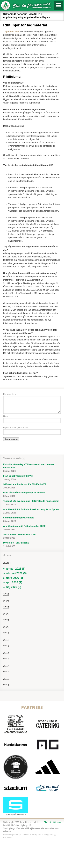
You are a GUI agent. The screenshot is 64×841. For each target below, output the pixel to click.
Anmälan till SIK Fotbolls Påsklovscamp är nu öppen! (32, 511)
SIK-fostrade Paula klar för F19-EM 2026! (32, 486)
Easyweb (7, 837)
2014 (6, 665)
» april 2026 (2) (12, 582)
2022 (6, 614)
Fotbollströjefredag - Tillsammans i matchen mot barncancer (32, 468)
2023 (6, 607)
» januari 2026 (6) (14, 568)
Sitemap (57, 822)
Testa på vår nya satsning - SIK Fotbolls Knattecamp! (32, 503)
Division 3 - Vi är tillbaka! (32, 544)
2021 (6, 620)
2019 (6, 633)
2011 (6, 685)
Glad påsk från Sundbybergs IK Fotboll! (32, 494)
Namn (6, 416)
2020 (6, 627)
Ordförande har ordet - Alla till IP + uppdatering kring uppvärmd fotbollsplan (26, 16)
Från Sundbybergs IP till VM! (32, 478)
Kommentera (9, 394)
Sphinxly (33, 834)
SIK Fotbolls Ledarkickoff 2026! (32, 536)
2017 (6, 646)
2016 (6, 652)
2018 (6, 639)
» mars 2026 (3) (13, 577)
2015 (6, 659)
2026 (6, 562)
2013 (6, 672)
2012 (6, 678)
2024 (6, 601)
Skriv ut (47, 822)
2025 (6, 594)
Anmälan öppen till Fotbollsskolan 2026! (32, 528)
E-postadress (15, 427)
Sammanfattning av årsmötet (32, 519)
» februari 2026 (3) (15, 573)
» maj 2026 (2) (12, 587)
